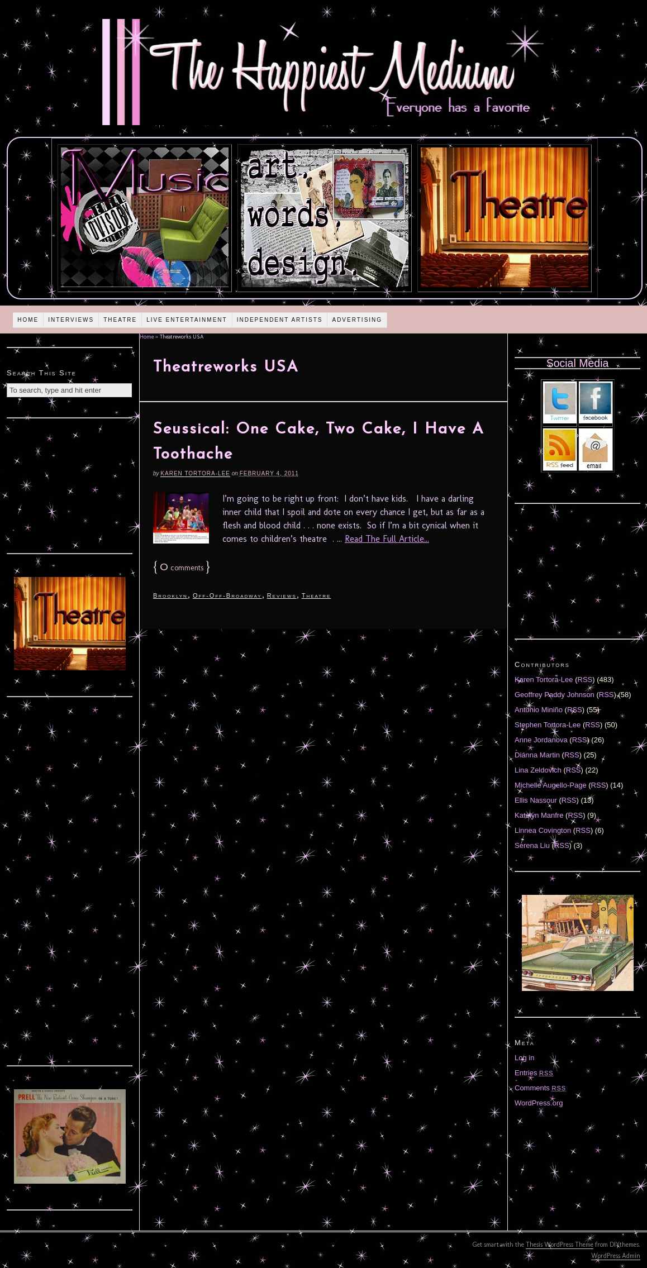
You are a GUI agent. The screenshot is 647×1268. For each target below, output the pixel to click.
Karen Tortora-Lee (195, 473)
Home (28, 320)
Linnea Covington (543, 830)
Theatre (120, 320)
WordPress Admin (615, 1256)
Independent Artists (280, 320)
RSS (585, 679)
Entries (534, 1073)
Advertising (357, 320)
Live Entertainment (186, 320)
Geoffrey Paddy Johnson (554, 694)
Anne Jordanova (541, 740)
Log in (524, 1058)
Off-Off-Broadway (227, 595)
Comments (540, 1088)
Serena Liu (532, 845)
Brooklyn (170, 595)
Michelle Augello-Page (551, 785)
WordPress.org (539, 1103)
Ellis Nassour (536, 800)
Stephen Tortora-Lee (548, 725)
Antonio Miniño (539, 709)
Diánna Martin (537, 755)
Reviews (282, 595)
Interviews (71, 320)
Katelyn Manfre (539, 815)
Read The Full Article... (387, 538)
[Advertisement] (70, 484)
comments (181, 568)
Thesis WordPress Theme (559, 1244)
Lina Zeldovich (538, 770)
